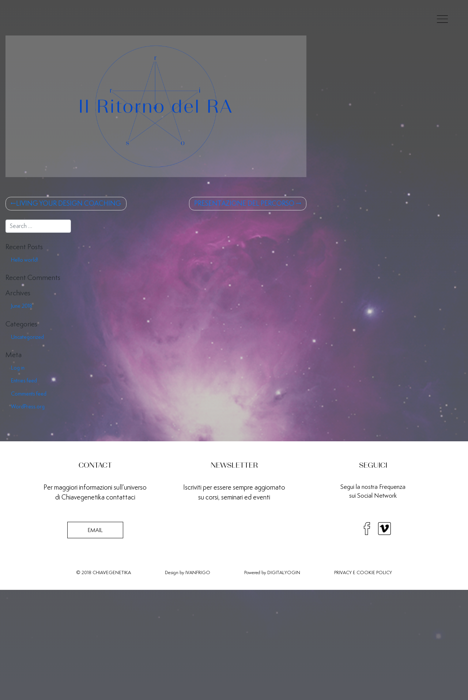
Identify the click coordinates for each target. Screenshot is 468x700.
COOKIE (365, 572)
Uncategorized (27, 337)
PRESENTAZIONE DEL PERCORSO (244, 203)
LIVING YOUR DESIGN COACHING (68, 203)
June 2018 (21, 306)
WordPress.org (28, 406)
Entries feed (24, 380)
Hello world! (24, 260)
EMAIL (95, 530)
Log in (17, 367)
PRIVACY (343, 572)
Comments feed (28, 393)
